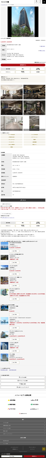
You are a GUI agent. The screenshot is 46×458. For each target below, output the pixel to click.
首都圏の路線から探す (7, 425)
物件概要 (38, 225)
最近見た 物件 (40, 1)
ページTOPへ (43, 449)
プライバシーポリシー (32, 447)
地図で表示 (43, 46)
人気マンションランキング (23, 387)
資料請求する (23, 64)
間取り (23, 68)
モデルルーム (8, 225)
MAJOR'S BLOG (6, 440)
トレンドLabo (5, 443)
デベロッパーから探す (23, 380)
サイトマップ (32, 449)
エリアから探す (23, 377)
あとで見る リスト (36, 1)
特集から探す (23, 383)
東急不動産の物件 (12, 369)
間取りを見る (42, 50)
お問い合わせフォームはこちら (8, 217)
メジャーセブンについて (14, 447)
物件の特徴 (8, 68)
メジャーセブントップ (4, 4)
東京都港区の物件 (4, 369)
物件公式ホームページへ (39, 62)
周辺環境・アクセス (23, 72)
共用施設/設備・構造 (38, 69)
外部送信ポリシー (15, 449)
